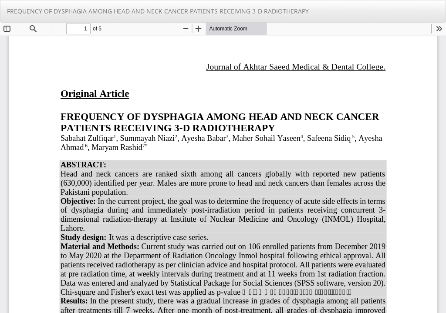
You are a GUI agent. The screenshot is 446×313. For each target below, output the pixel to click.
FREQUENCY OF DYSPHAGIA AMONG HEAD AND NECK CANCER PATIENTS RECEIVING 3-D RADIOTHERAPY (158, 11)
